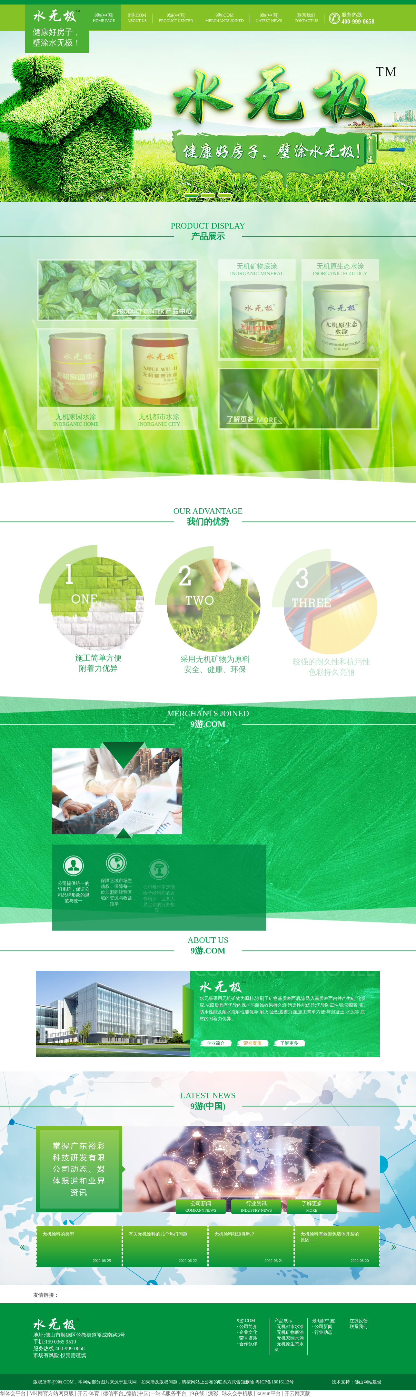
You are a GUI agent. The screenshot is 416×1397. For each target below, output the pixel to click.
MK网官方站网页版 (51, 1393)
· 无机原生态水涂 (289, 1347)
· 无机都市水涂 (289, 1326)
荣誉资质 (252, 1043)
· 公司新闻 (322, 1326)
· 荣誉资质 (247, 1338)
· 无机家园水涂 (289, 1338)
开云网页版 (297, 1393)
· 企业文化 (247, 1332)
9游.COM (136, 18)
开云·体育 (88, 1393)
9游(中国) (104, 18)
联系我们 (306, 18)
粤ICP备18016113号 (274, 1382)
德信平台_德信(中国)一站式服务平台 (144, 1393)
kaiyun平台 (268, 1393)
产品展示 (283, 1320)
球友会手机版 (237, 1393)
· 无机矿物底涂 (289, 1332)
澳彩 (213, 1393)
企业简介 (216, 1043)
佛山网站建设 (367, 1382)
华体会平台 (13, 1393)
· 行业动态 (322, 1332)
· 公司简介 (247, 1326)
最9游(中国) (323, 1320)
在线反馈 (359, 1320)
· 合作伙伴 (247, 1344)
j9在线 (197, 1393)
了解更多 (289, 1043)
